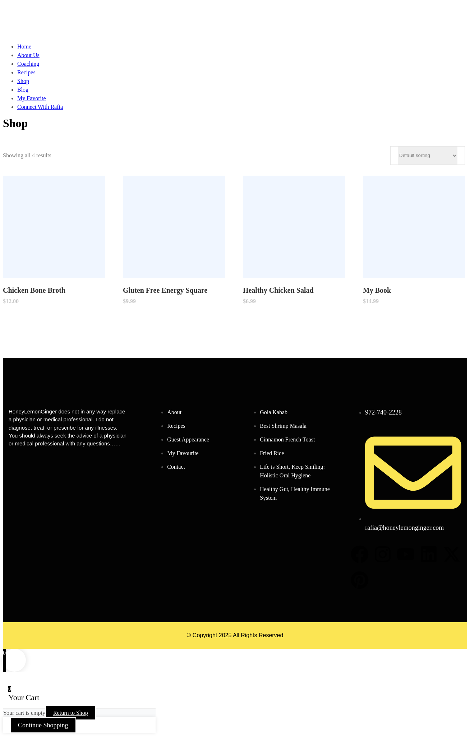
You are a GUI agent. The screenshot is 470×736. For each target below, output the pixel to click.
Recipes (26, 72)
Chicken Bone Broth (34, 290)
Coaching (28, 64)
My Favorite (31, 98)
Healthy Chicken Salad (278, 290)
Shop (23, 81)
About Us (28, 55)
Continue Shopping (43, 725)
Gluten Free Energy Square (165, 290)
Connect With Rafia (40, 107)
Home (24, 46)
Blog (22, 90)
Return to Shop (70, 713)
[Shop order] (427, 156)
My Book (377, 290)
